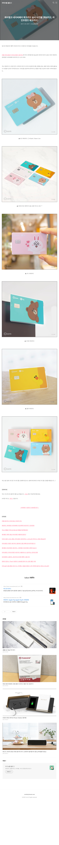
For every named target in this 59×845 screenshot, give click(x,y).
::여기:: (11, 498)
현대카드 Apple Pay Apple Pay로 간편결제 (16, 621)
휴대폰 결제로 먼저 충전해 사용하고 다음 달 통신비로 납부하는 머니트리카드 (23, 612)
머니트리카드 (7, 610)
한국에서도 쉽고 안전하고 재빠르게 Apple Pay (15, 623)
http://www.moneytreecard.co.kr (11, 608)
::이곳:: (26, 494)
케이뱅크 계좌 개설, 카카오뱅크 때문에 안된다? (14, 534)
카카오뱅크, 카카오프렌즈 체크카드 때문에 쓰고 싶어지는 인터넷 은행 (20, 552)
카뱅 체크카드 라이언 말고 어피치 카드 (12, 521)
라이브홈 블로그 (7, 3)
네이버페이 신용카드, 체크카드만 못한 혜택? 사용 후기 (16, 557)
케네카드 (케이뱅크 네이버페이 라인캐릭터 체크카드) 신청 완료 (18, 525)
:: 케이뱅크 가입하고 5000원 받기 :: (29, 508)
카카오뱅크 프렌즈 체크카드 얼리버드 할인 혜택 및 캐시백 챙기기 (18, 543)
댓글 (4, 782)
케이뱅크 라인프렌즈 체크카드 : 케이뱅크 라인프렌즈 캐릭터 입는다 (19, 548)
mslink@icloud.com (29, 816)
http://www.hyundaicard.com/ (11, 619)
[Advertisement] (29, 593)
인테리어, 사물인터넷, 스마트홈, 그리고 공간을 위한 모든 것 (18, 790)
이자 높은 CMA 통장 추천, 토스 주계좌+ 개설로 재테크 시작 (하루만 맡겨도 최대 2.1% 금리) (25, 566)
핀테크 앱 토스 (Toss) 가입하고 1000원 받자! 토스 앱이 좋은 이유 (19, 561)
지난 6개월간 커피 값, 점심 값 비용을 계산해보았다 (15, 530)
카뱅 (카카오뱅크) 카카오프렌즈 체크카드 (12, 55)
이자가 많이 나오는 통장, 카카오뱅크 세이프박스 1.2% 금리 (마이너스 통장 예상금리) (24, 539)
